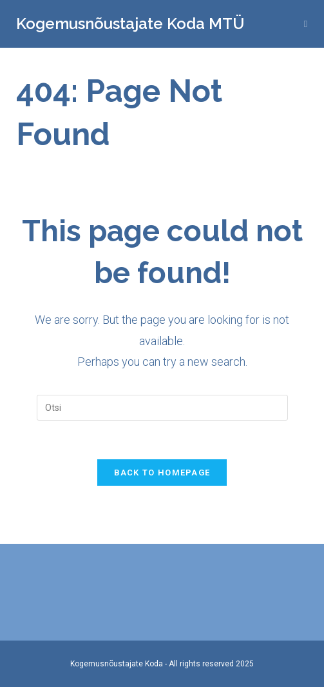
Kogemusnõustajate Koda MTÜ (130, 23)
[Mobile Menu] (306, 24)
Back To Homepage (162, 472)
